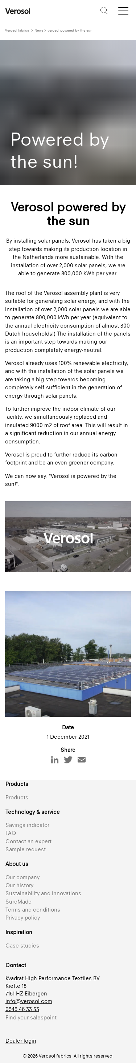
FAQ (10, 833)
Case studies (22, 945)
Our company (22, 877)
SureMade (18, 901)
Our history (19, 885)
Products (16, 797)
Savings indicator (27, 825)
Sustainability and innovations (43, 893)
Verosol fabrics (17, 30)
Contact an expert (28, 841)
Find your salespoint (31, 1017)
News (38, 30)
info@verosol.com (28, 1001)
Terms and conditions (32, 909)
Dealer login (20, 1041)
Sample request (25, 849)
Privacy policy (22, 917)
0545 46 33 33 (22, 1009)
